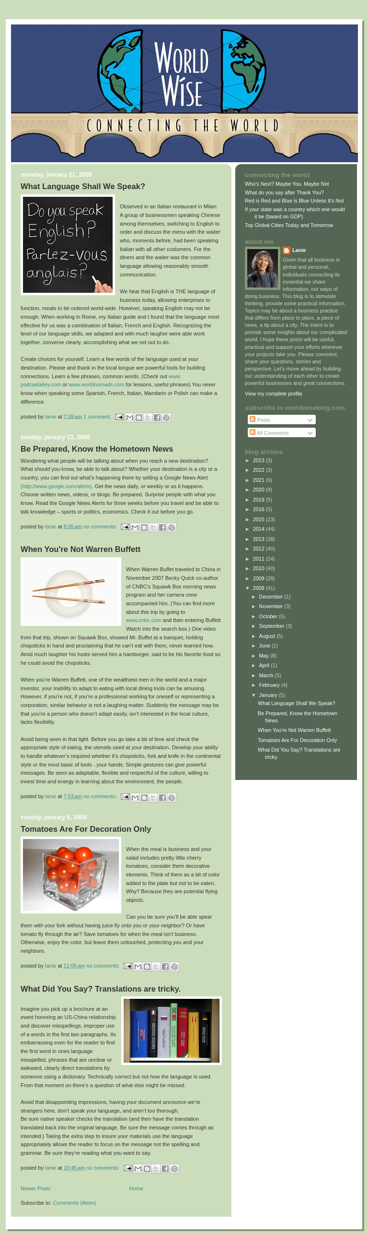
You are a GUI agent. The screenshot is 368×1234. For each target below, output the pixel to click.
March (267, 675)
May (264, 656)
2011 (259, 559)
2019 (259, 500)
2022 (259, 470)
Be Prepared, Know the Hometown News (97, 449)
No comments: (100, 526)
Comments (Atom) (74, 1203)
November (272, 606)
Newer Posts (36, 1188)
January (269, 695)
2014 (259, 529)
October (269, 616)
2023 (259, 460)
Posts (260, 420)
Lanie (299, 250)
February (270, 685)
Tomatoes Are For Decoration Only (86, 829)
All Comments (269, 433)
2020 (259, 489)
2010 (259, 568)
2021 (259, 480)
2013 (259, 539)
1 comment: (98, 416)
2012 (259, 548)
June (265, 645)
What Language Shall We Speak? (83, 186)
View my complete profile (273, 393)
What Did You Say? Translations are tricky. (101, 989)
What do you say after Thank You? (284, 192)
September (272, 626)
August (268, 636)
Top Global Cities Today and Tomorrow (289, 225)
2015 (259, 519)
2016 (259, 509)
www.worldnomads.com (97, 384)
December (272, 596)
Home (136, 1188)
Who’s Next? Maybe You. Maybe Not (287, 184)
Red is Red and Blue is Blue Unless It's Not (294, 201)
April (265, 665)
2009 (259, 578)
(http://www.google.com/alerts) (56, 486)
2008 (259, 588)
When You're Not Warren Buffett (80, 549)
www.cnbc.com (144, 620)
